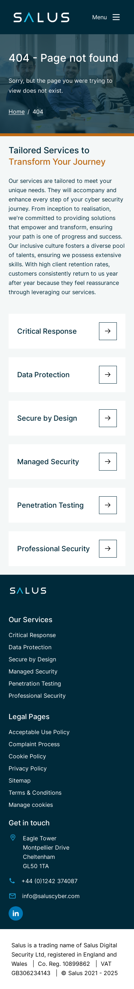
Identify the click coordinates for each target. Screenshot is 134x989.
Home (17, 111)
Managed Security (33, 671)
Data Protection (30, 647)
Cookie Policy (27, 756)
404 (38, 111)
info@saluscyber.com (51, 896)
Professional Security (37, 695)
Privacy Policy (28, 768)
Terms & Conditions (35, 792)
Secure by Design (32, 659)
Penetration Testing (35, 683)
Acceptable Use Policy (39, 732)
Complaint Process (34, 744)
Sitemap (20, 780)
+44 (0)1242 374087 (49, 881)
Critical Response (32, 635)
